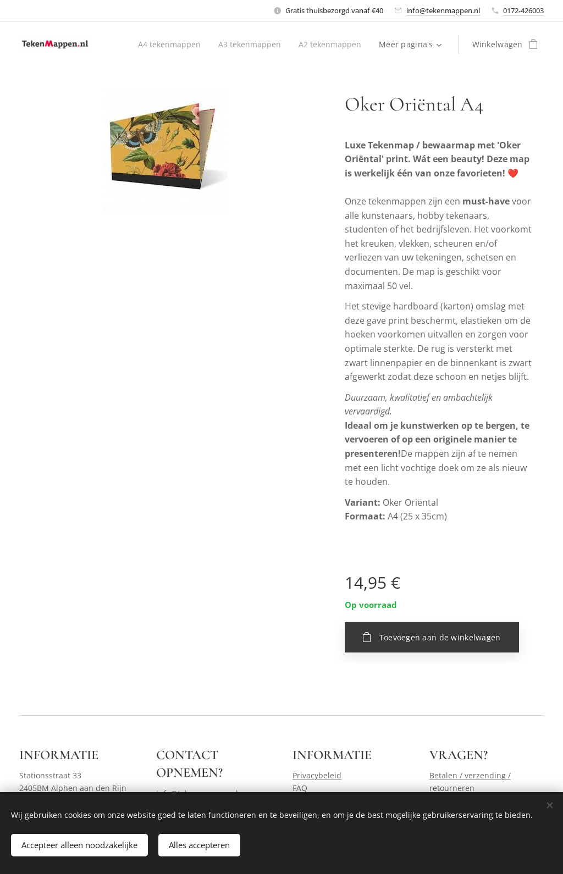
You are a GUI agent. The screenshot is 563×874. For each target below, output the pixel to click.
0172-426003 (523, 10)
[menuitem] (167, 44)
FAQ (299, 787)
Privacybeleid (316, 775)
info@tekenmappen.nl (443, 10)
